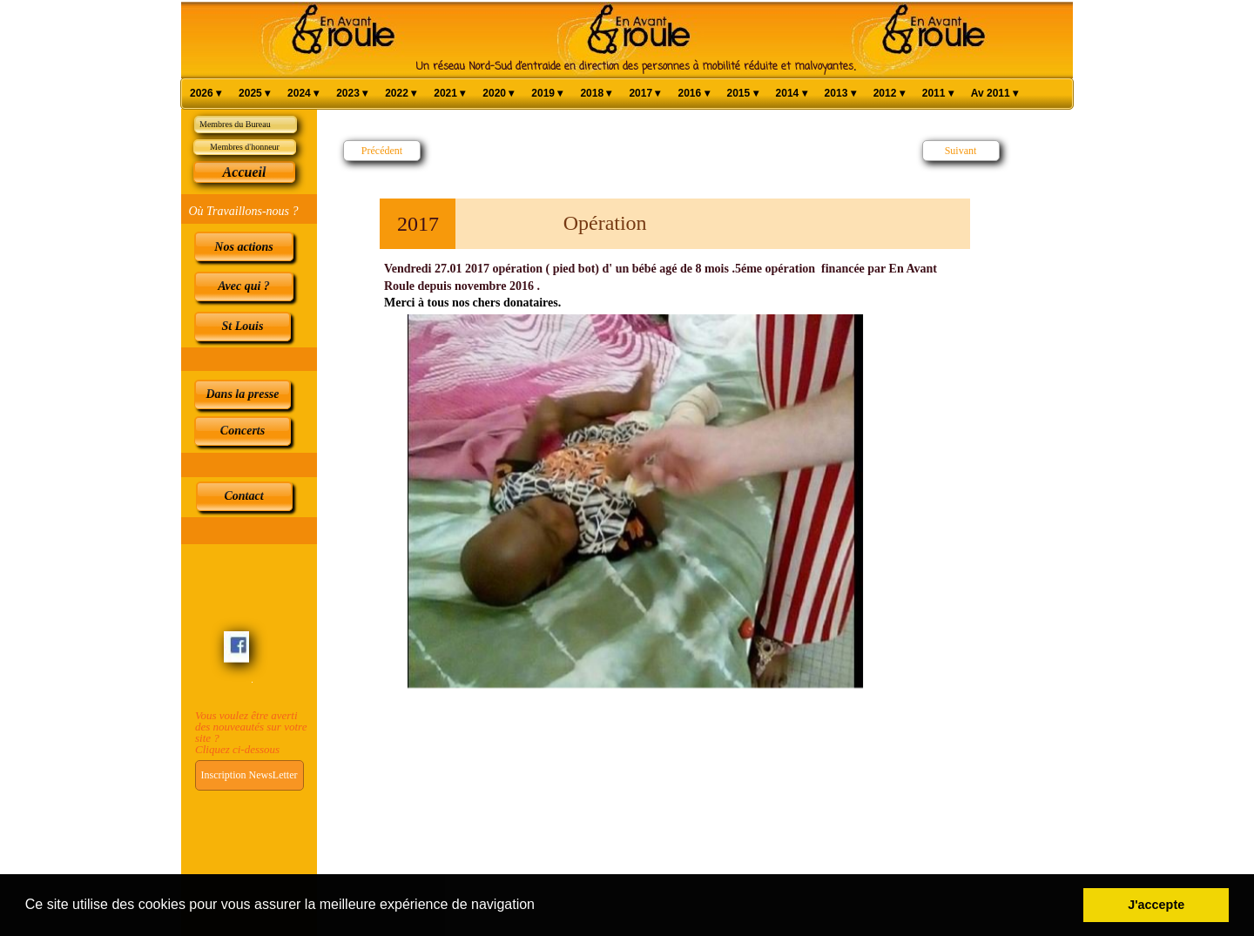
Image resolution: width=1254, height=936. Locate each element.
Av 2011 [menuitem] (994, 93)
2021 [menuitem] (449, 93)
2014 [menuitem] (791, 93)
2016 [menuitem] (693, 93)
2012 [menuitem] (889, 93)
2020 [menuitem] (498, 93)
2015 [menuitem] (742, 93)
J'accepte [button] (1156, 905)
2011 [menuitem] (938, 93)
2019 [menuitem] (547, 93)
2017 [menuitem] (644, 93)
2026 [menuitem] (205, 93)
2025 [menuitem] (254, 93)
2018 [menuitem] (595, 93)
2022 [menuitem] (400, 93)
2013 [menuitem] (840, 93)
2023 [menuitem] (351, 93)
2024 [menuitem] (303, 93)
